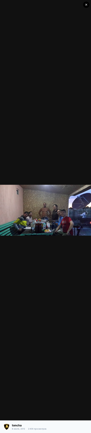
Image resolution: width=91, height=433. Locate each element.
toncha (17, 425)
